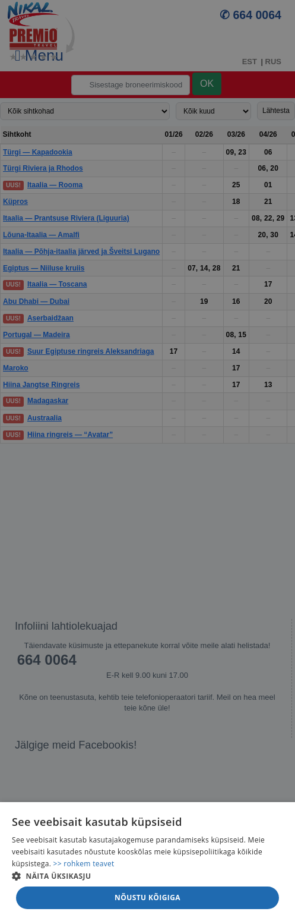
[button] (147, 876)
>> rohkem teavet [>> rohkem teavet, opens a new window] (84, 864)
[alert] (147, 460)
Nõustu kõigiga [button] (147, 897)
